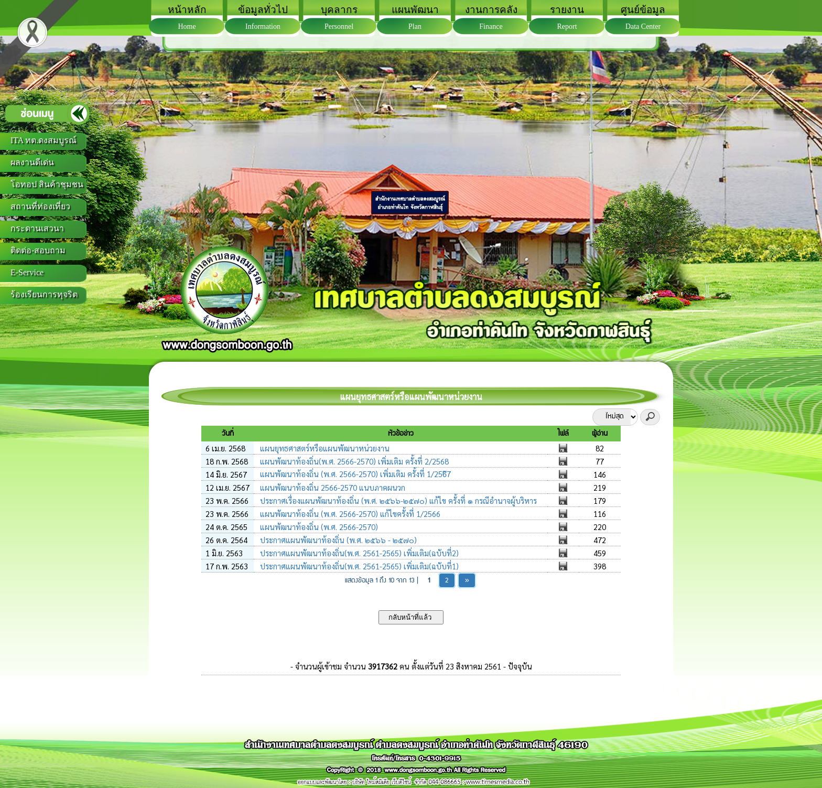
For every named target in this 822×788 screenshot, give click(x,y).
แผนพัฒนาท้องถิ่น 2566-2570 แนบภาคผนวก (331, 487)
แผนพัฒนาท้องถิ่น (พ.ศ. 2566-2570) (318, 527)
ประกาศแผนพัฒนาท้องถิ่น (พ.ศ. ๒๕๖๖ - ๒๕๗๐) (337, 540)
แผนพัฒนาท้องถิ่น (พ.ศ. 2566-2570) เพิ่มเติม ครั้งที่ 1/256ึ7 (354, 474)
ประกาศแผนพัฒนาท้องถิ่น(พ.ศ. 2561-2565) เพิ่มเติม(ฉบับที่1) (358, 566)
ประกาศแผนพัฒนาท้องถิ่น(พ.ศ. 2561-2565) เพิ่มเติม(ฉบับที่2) (358, 553)
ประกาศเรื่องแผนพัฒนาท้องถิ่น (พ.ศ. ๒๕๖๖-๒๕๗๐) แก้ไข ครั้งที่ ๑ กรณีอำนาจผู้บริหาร (397, 500)
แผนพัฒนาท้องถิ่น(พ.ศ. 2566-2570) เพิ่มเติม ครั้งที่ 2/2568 (353, 461)
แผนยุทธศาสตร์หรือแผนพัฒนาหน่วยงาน (324, 448)
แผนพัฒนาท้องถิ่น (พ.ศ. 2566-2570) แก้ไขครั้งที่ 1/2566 (349, 514)
